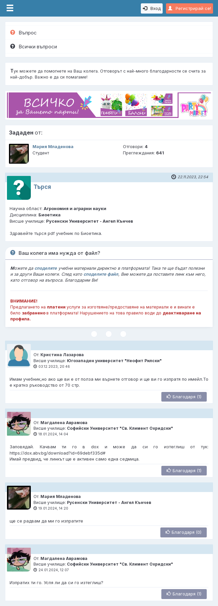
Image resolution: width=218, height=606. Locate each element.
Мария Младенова (53, 146)
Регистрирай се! (189, 8)
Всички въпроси (33, 46)
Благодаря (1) (184, 396)
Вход (152, 8)
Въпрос (23, 32)
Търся (42, 187)
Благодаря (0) (183, 532)
